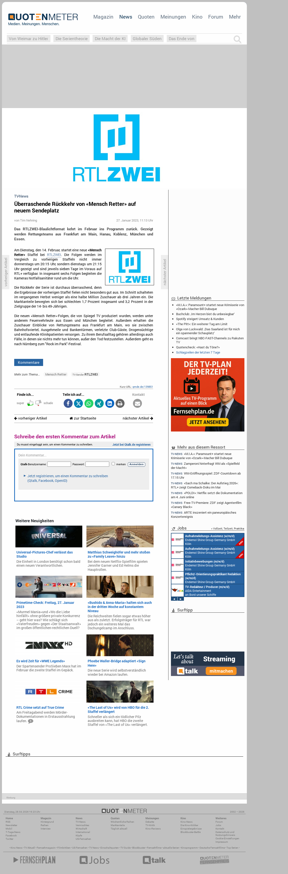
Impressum (222, 841)
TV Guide (125, 847)
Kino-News (186, 821)
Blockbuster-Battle (190, 832)
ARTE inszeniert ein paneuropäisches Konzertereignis (203, 514)
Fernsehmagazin (46, 847)
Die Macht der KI (110, 38)
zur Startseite (83, 418)
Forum (215, 16)
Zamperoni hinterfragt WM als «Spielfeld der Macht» (205, 466)
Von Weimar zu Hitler (28, 38)
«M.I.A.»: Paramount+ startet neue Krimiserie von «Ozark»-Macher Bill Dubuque (210, 307)
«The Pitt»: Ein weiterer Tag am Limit (202, 324)
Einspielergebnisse (191, 828)
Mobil (9, 828)
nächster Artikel (138, 418)
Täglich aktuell (119, 828)
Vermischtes (82, 825)
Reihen (44, 825)
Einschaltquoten (109, 847)
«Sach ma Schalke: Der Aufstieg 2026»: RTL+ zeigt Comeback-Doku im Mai (204, 485)
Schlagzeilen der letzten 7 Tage (198, 352)
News (125, 16)
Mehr (235, 16)
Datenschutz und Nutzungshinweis (225, 833)
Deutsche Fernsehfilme (212, 847)
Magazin (103, 16)
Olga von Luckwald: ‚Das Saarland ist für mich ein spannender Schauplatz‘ (208, 331)
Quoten (146, 16)
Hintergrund (47, 821)
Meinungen (173, 16)
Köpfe (79, 835)
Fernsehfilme (154, 847)
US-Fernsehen (83, 839)
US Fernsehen (79, 847)
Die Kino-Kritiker (189, 825)
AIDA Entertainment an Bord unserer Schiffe (200, 590)
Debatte (149, 821)
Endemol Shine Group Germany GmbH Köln (207, 539)
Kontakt (220, 828)
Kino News (16, 847)
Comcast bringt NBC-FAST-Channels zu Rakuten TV (210, 340)
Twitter (9, 839)
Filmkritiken (64, 847)
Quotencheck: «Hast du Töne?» (198, 347)
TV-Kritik (150, 825)
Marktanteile (118, 825)
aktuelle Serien (171, 847)
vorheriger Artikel (30, 418)
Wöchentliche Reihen (122, 821)
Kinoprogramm (189, 847)
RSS (8, 821)
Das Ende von (181, 38)
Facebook (11, 835)
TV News (94, 847)
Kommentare (28, 362)
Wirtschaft (81, 828)
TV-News (80, 821)
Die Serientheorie (72, 38)
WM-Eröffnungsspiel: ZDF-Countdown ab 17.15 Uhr (206, 475)
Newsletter (11, 825)
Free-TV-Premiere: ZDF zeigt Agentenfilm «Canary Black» (206, 505)
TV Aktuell (29, 847)
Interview (46, 828)
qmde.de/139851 (142, 386)
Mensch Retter (55, 374)
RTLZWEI (54, 255)
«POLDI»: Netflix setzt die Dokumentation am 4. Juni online (206, 495)
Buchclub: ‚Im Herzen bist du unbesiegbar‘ (205, 314)
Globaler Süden (147, 38)
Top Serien (232, 847)
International (83, 832)
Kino (197, 16)
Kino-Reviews (153, 828)
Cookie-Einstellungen (227, 838)
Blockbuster (138, 847)
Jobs (218, 825)
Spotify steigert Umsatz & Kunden (200, 319)
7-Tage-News (13, 832)
